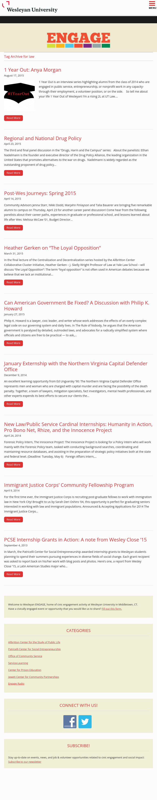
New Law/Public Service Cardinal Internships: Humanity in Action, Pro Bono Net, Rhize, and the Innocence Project (78, 427)
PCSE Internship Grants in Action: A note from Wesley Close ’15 (75, 539)
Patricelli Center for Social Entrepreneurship (34, 649)
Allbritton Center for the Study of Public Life (34, 642)
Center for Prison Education (24, 670)
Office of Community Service (25, 656)
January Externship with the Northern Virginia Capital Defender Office (75, 366)
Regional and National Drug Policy (42, 138)
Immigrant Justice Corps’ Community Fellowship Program (69, 484)
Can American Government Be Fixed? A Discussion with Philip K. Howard (76, 305)
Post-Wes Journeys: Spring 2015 (40, 193)
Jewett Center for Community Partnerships (33, 677)
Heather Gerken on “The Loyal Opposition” (52, 247)
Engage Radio (16, 683)
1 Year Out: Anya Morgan (32, 69)
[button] (152, 3)
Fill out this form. (112, 609)
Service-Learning (18, 663)
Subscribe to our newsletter (24, 761)
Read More (13, 118)
